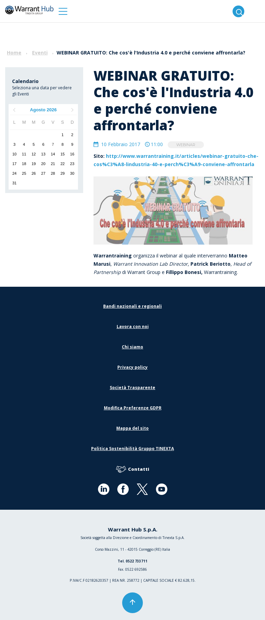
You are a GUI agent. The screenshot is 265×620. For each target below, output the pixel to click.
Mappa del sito (132, 428)
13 (43, 154)
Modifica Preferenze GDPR (132, 408)
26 (33, 173)
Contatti (132, 469)
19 (33, 164)
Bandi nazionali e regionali (132, 306)
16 (72, 154)
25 (24, 173)
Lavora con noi (133, 326)
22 (62, 164)
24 (14, 173)
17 (14, 164)
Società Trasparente (132, 387)
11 (24, 154)
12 (33, 154)
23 (72, 164)
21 (53, 164)
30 (72, 173)
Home (14, 52)
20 (43, 164)
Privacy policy (132, 367)
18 (24, 164)
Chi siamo (132, 347)
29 (62, 173)
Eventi (40, 52)
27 (43, 173)
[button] (62, 11)
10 (14, 154)
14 (53, 154)
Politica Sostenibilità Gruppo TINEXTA (132, 448)
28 (53, 173)
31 (14, 183)
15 (62, 154)
